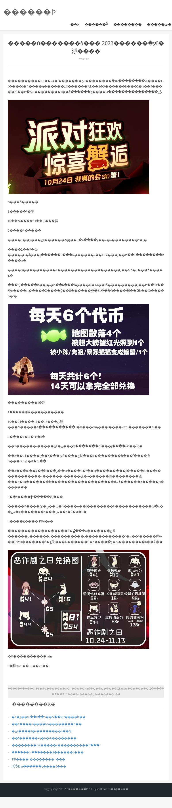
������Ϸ (29, 12)
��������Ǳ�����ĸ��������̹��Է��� (56, 745)
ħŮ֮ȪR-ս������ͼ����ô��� (39, 766)
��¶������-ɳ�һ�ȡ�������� (44, 738)
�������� (127, 24)
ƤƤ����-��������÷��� (38, 759)
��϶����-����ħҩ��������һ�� (47, 724)
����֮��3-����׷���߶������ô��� (48, 752)
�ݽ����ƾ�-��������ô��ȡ (41, 731)
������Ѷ (96, 24)
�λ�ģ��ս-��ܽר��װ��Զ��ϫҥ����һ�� (48, 717)
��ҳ (74, 24)
